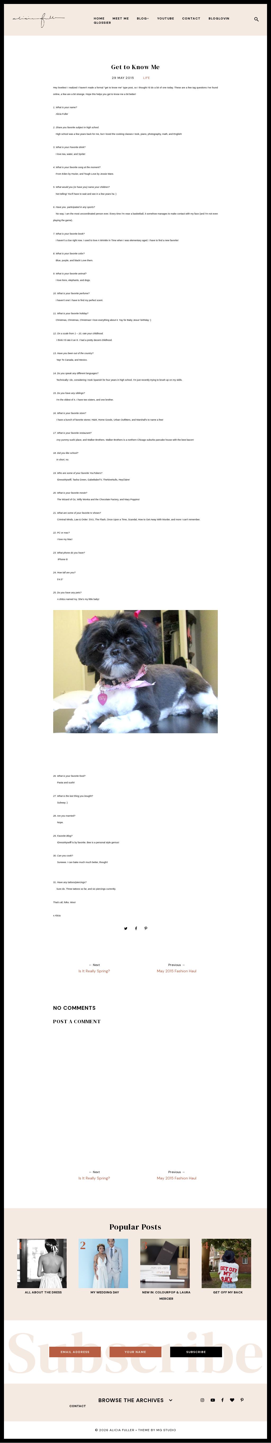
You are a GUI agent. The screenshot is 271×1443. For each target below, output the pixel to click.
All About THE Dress (43, 1292)
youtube (165, 18)
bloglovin (219, 18)
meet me (120, 18)
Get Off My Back (228, 1292)
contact (191, 18)
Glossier (102, 23)
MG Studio (166, 1430)
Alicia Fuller (122, 1430)
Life (146, 78)
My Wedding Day (105, 1292)
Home (99, 18)
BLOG (143, 18)
